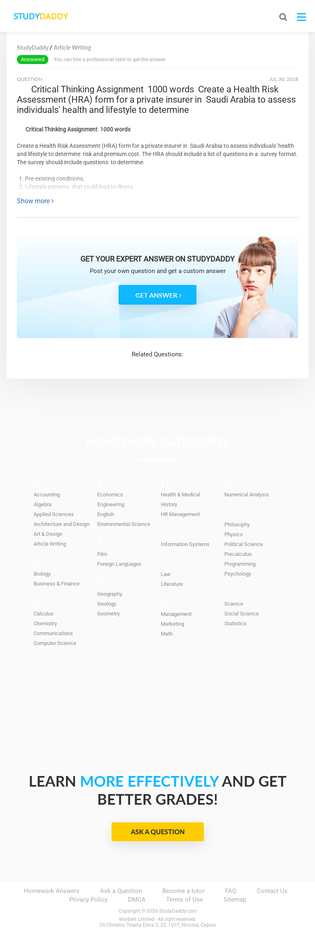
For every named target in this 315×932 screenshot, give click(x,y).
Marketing (172, 624)
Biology (42, 574)
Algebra (42, 504)
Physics (233, 534)
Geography (109, 594)
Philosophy (237, 524)
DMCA (137, 899)
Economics (110, 494)
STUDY (50, 16)
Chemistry (45, 623)
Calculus (44, 614)
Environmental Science (123, 524)
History (169, 504)
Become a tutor (183, 891)
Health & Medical (180, 494)
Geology (106, 604)
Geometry (108, 614)
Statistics (235, 623)
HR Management (180, 514)
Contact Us (272, 891)
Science (233, 604)
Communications (53, 633)
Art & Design (48, 534)
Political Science (243, 544)
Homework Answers (52, 891)
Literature (172, 584)
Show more (35, 201)
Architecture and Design (61, 524)
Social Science (241, 614)
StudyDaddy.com (178, 911)
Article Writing (50, 544)
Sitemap (235, 899)
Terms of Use (184, 899)
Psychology (237, 574)
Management (176, 614)
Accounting (47, 494)
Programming (240, 564)
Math (167, 634)
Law (166, 574)
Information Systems (185, 544)
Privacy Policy (88, 899)
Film (102, 554)
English (105, 514)
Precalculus (238, 554)
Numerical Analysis (246, 494)
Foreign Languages (119, 564)
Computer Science (55, 643)
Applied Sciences (54, 514)
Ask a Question (158, 832)
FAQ (230, 891)
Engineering (110, 504)
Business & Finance (57, 584)
